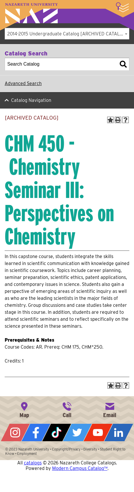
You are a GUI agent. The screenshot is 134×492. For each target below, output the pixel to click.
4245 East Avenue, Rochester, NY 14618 (24, 409)
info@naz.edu (110, 409)
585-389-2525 (67, 409)
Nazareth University (31, 13)
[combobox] (67, 33)
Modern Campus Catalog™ (79, 468)
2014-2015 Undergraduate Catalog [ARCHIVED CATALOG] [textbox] (67, 34)
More (122, 7)
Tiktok (57, 432)
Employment (27, 453)
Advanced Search (23, 83)
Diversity (90, 449)
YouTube (98, 432)
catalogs (33, 463)
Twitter (77, 432)
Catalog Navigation (31, 100)
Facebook (36, 432)
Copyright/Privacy (66, 449)
